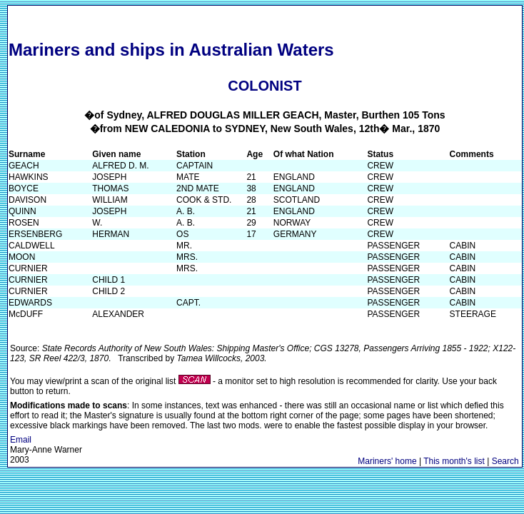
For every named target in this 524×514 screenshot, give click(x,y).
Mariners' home (387, 461)
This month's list (454, 461)
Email (20, 440)
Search (505, 461)
